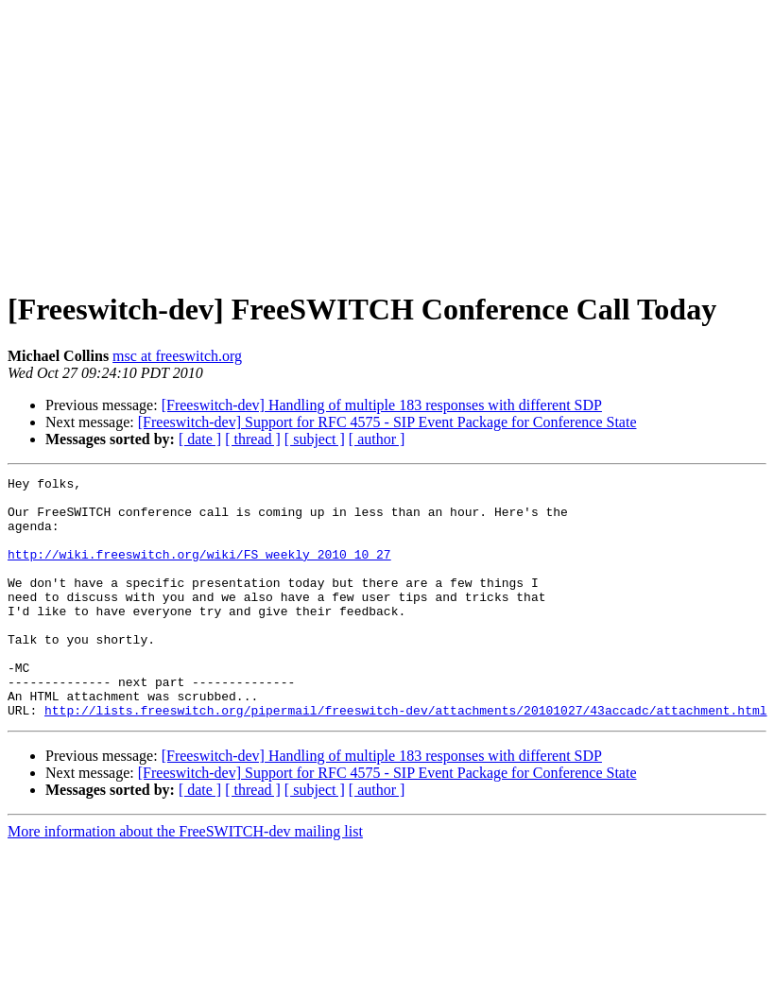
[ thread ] (253, 439)
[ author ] (377, 439)
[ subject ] (314, 439)
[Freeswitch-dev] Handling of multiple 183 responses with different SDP (382, 405)
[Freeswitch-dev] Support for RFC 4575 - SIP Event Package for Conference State (387, 422)
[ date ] (200, 439)
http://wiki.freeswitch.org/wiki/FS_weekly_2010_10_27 (199, 570)
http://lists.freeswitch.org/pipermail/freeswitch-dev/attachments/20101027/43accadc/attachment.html (405, 757)
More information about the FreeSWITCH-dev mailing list (185, 879)
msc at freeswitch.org (177, 356)
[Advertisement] (387, 140)
